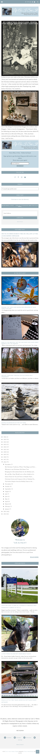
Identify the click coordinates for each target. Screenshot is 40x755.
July (6, 494)
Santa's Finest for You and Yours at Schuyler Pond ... (19, 476)
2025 (5, 439)
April (6, 501)
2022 (5, 447)
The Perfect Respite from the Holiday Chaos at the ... (19, 481)
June (6, 496)
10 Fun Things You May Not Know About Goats (16, 654)
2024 (5, 442)
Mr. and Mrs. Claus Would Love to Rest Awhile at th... (20, 474)
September (8, 489)
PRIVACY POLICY (20, 221)
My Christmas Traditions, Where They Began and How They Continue (20, 23)
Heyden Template (15, 751)
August (7, 491)
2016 (5, 462)
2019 (5, 454)
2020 (5, 452)
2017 (5, 459)
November (8, 484)
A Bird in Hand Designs (28, 751)
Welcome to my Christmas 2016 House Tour (20, 92)
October (7, 486)
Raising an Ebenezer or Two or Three (13, 423)
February (7, 506)
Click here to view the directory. (20, 199)
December (8, 464)
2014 (5, 514)
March (7, 504)
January (7, 509)
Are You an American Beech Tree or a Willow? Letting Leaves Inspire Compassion (19, 235)
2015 (5, 511)
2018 (5, 457)
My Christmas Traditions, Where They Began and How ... (20, 467)
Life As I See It (8, 751)
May (6, 499)
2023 (5, 444)
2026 (5, 437)
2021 (5, 449)
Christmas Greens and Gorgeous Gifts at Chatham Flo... (20, 479)
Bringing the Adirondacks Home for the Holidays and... (20, 472)
